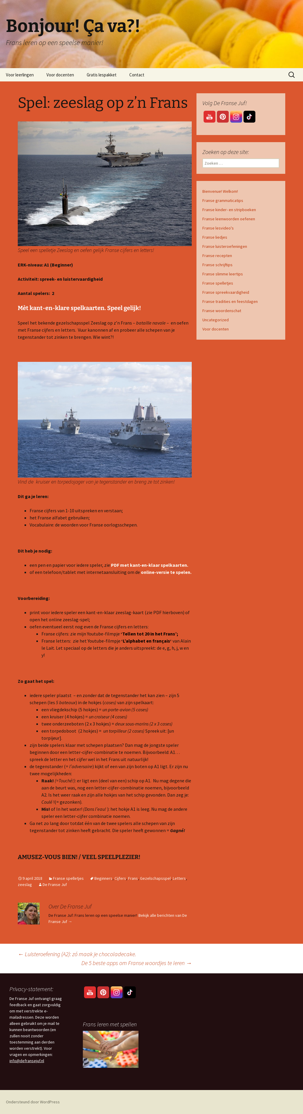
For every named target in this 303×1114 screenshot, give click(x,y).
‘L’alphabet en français (145, 641)
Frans (133, 878)
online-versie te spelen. (166, 572)
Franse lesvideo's (218, 228)
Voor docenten (60, 75)
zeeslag (25, 884)
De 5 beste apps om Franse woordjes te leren (136, 963)
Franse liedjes (214, 237)
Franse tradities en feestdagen (230, 301)
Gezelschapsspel (155, 878)
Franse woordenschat (221, 310)
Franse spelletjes (68, 878)
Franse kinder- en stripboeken (229, 209)
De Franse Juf (55, 884)
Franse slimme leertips (222, 274)
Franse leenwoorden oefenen (228, 218)
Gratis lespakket (102, 75)
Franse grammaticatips (222, 200)
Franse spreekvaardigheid (225, 292)
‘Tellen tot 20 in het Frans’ (149, 634)
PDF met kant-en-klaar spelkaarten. (149, 565)
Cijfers (120, 878)
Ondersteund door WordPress (33, 1102)
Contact (136, 75)
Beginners (103, 878)
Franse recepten (217, 255)
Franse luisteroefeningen (224, 246)
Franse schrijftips (217, 264)
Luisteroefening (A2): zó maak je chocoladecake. (77, 954)
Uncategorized (215, 319)
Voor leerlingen (20, 75)
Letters (179, 878)
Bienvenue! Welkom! (220, 191)
